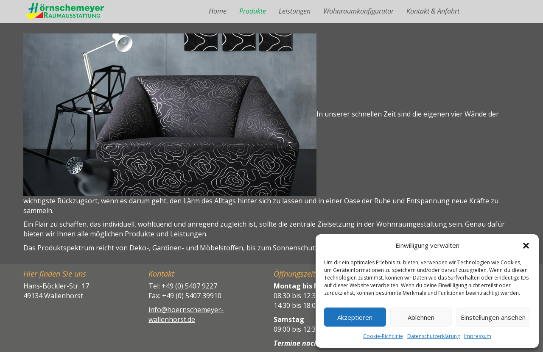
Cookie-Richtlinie (383, 336)
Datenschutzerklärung (433, 336)
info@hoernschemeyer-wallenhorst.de (186, 314)
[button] (526, 245)
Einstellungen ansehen (493, 317)
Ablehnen (421, 317)
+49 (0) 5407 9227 (189, 286)
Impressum (477, 336)
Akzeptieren (354, 317)
